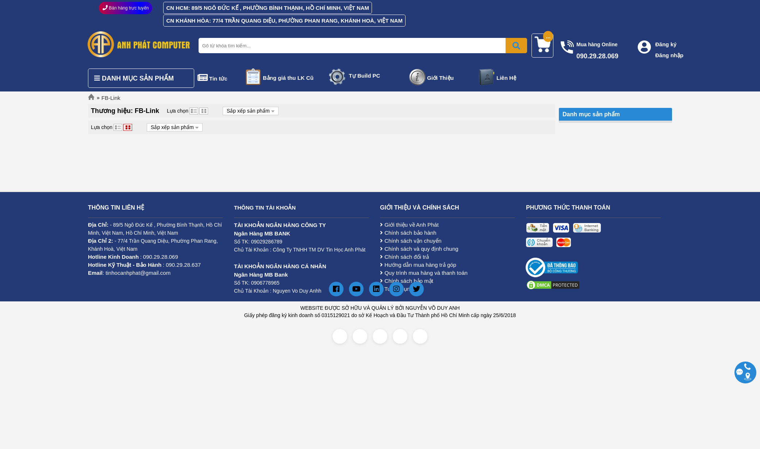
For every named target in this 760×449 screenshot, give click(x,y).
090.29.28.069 (160, 257)
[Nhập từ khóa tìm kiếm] (361, 45)
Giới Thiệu (440, 78)
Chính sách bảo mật (406, 281)
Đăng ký (665, 44)
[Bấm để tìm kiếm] (516, 45)
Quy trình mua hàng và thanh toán (424, 273)
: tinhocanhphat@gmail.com (129, 273)
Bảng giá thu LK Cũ (288, 78)
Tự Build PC (364, 76)
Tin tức (218, 78)
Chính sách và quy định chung (419, 249)
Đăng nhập (669, 55)
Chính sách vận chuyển (410, 241)
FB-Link (110, 98)
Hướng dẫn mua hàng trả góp (418, 265)
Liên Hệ (506, 78)
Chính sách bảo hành (408, 233)
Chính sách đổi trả (404, 257)
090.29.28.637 (183, 265)
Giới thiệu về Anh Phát (409, 225)
